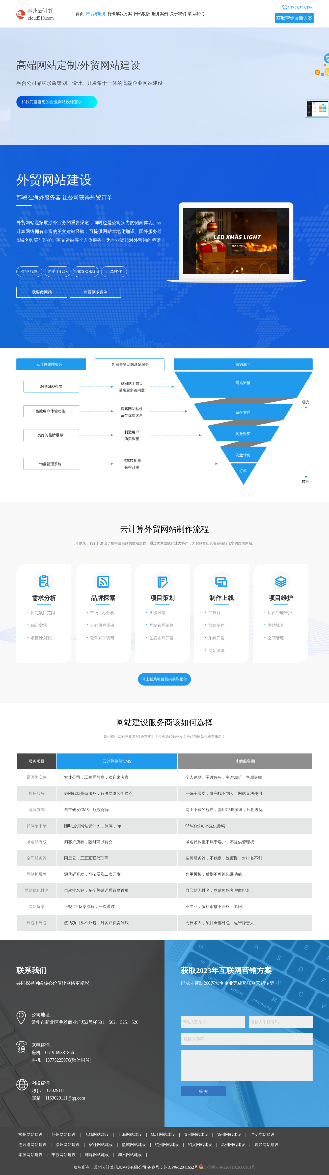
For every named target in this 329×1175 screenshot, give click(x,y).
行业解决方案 (120, 14)
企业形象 (29, 271)
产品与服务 (96, 14)
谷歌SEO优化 (86, 271)
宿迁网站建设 (101, 1144)
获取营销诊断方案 (294, 18)
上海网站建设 (130, 1134)
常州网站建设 (30, 1134)
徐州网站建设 (68, 1144)
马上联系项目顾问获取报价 (164, 679)
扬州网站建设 (229, 1134)
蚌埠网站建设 (97, 1155)
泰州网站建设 (196, 1134)
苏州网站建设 (63, 1134)
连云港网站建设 (32, 1144)
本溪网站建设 (30, 1155)
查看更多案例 (95, 292)
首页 (80, 14)
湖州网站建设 (130, 1155)
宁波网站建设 (63, 1155)
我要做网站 (42, 292)
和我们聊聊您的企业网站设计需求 (51, 102)
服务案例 (160, 14)
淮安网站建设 (262, 1134)
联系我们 (196, 14)
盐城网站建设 (134, 1144)
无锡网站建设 (97, 1134)
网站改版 (142, 14)
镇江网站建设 (163, 1134)
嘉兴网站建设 (266, 1144)
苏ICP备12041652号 (180, 1167)
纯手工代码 (57, 271)
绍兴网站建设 (200, 1144)
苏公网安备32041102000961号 (229, 1167)
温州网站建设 (233, 1144)
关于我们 (178, 14)
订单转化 (114, 271)
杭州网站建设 (167, 1144)
